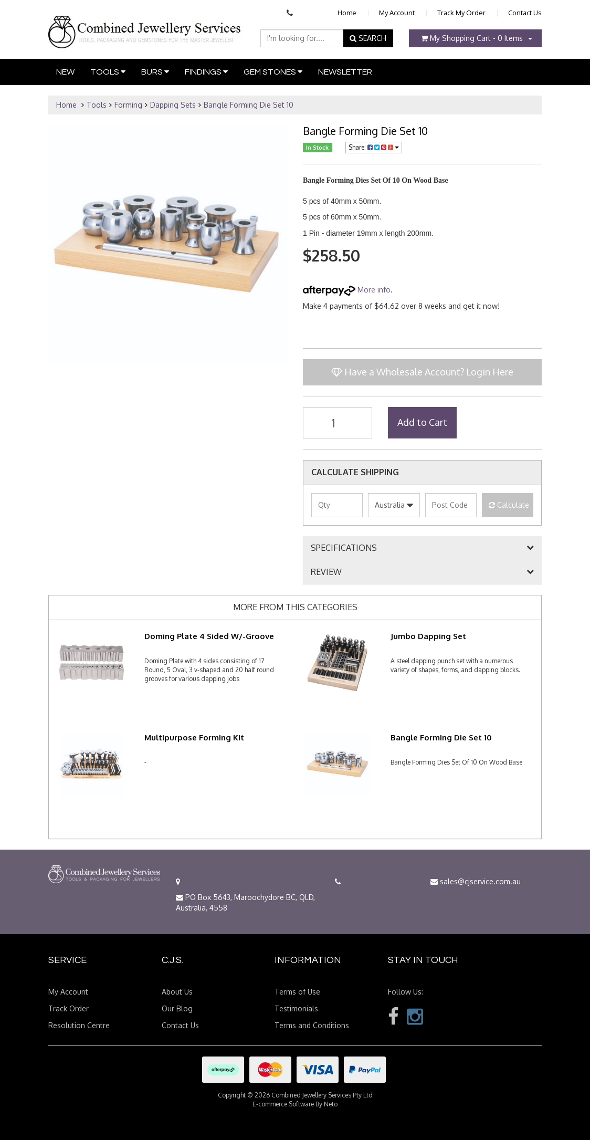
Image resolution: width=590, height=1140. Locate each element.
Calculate (509, 504)
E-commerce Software (283, 1104)
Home (347, 12)
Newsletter (345, 72)
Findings (206, 71)
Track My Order (461, 12)
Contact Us (525, 12)
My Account (397, 12)
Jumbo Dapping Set (428, 636)
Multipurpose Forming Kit (194, 737)
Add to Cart (422, 422)
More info (347, 289)
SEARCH (368, 38)
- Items (472, 38)
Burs (155, 71)
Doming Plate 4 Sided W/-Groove (209, 636)
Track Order (68, 1008)
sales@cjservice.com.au (475, 881)
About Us (177, 991)
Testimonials (296, 1008)
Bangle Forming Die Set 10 (248, 104)
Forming (128, 104)
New (65, 72)
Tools (107, 71)
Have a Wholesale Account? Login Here (422, 372)
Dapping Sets (173, 104)
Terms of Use (297, 991)
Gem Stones (273, 71)
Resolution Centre (79, 1025)
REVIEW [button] (326, 572)
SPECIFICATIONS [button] (344, 548)
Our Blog (177, 1008)
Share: (374, 147)
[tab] (422, 548)
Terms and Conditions (312, 1025)
